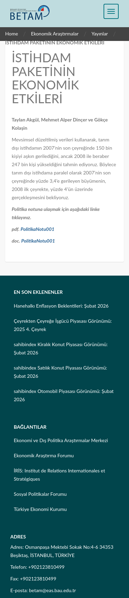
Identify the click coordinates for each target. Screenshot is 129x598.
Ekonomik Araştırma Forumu (44, 455)
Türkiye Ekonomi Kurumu (40, 509)
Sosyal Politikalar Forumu (40, 494)
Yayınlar (100, 33)
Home (11, 33)
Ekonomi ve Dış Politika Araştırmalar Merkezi (61, 440)
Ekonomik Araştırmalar (55, 33)
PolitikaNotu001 (37, 229)
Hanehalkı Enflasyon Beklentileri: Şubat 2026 (61, 306)
